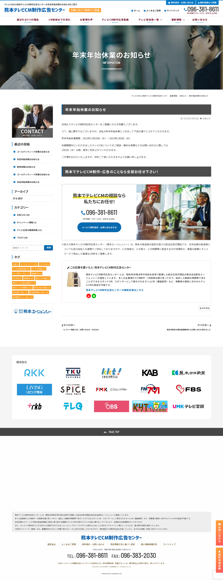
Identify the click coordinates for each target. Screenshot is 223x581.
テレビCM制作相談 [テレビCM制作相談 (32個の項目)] (21, 269)
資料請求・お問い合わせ (180, 2)
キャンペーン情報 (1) (26, 222)
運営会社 (51, 544)
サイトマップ (173, 10)
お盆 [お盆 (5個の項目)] (15, 264)
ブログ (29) (22, 237)
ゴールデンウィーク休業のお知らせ (33, 151)
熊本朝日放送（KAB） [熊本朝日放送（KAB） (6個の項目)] (39, 292)
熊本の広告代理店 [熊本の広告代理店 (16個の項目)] (42, 287)
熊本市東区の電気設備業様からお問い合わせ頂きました (189, 329)
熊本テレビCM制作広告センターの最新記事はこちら (115, 290)
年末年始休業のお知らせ (28, 159)
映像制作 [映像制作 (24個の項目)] (28, 278)
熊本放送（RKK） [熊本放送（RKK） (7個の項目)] (20, 292)
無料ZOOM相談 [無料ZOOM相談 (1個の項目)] (43, 278)
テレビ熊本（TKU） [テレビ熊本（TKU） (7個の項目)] (21, 273)
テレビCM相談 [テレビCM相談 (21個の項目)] (38, 269)
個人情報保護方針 (149, 544)
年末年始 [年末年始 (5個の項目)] (17, 278)
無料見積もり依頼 (207, 2)
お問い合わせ (219, 533)
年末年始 (205, 308)
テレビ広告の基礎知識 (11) (29, 230)
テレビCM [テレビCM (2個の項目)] (44, 264)
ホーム (137, 10)
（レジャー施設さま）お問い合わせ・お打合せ (80, 329)
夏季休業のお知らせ (26, 166)
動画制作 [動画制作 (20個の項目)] (36, 273)
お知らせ (207, 118)
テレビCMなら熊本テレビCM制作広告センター (109, 566)
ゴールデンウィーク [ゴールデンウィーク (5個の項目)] (29, 264)
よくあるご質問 (153, 10)
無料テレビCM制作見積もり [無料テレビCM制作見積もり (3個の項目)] (24, 283)
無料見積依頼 (219, 560)
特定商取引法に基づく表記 (122, 544)
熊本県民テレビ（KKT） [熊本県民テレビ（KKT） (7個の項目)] (23, 297)
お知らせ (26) (23, 214)
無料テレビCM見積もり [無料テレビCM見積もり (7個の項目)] (22, 287)
